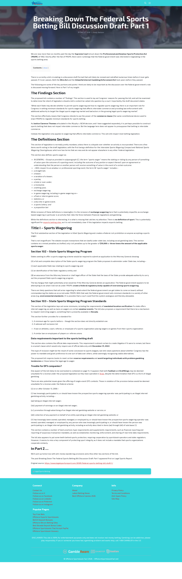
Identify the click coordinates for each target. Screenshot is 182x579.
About (74, 490)
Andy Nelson (98, 32)
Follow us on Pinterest (42, 501)
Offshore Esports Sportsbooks (46, 517)
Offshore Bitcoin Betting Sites (45, 522)
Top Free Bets (39, 514)
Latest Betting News (81, 493)
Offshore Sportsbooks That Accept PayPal (50, 528)
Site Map (115, 499)
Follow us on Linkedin (42, 499)
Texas (101, 373)
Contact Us (37, 490)
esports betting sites (52, 222)
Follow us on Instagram (43, 504)
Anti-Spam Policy (119, 496)
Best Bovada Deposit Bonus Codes (47, 525)
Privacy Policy (117, 490)
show (45, 68)
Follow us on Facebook (42, 496)
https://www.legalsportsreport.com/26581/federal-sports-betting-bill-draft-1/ (79, 463)
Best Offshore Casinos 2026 (84, 496)
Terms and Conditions (121, 493)
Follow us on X (39, 493)
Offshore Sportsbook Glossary (45, 531)
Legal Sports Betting (42, 471)
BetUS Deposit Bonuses (43, 520)
